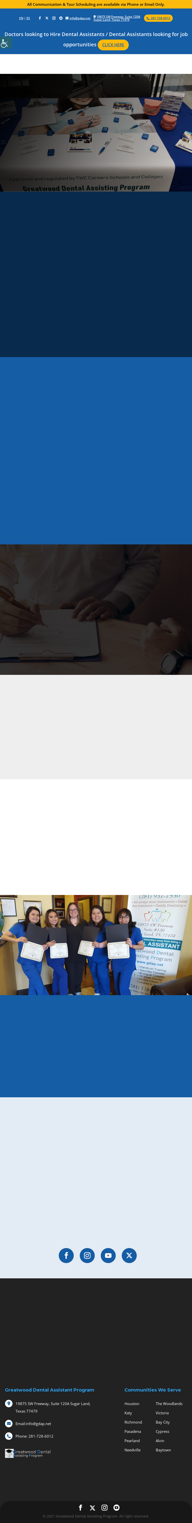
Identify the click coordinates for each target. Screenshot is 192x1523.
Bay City (163, 1422)
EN (21, 18)
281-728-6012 (35, 1436)
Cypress (162, 1431)
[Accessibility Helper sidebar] (6, 43)
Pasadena (132, 1431)
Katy (128, 1412)
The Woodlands (169, 1403)
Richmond (133, 1422)
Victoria (162, 1412)
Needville (132, 1449)
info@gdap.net (33, 1423)
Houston (131, 1403)
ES (28, 18)
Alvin (160, 1440)
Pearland (132, 1440)
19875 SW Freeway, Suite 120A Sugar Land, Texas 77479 (117, 18)
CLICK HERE (113, 45)
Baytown (163, 1449)
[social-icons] (40, 18)
